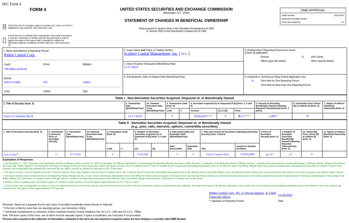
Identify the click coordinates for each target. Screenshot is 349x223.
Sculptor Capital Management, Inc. (151, 53)
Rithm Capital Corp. (19, 55)
